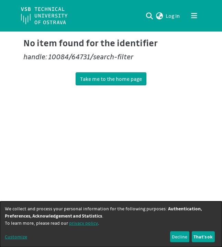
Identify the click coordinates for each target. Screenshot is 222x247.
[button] (159, 16)
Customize (16, 236)
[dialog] (111, 224)
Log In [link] (173, 15)
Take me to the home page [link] (111, 78)
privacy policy (83, 223)
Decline (179, 236)
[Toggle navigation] (194, 16)
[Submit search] (149, 16)
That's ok (203, 236)
